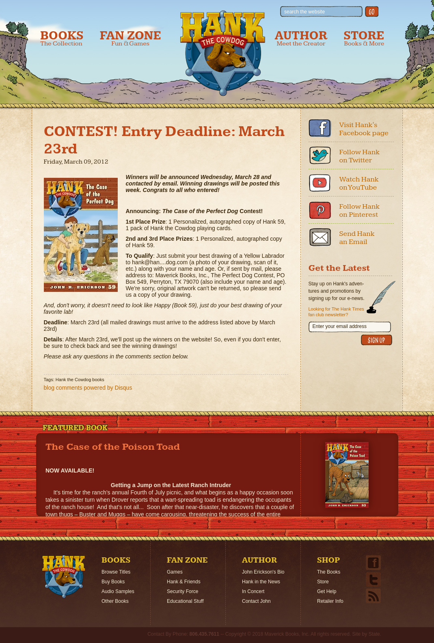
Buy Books (113, 582)
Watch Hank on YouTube (359, 183)
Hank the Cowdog (222, 53)
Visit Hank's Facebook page (364, 129)
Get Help (326, 591)
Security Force (182, 591)
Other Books (115, 601)
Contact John (256, 601)
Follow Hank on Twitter (359, 156)
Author (301, 38)
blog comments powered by (88, 387)
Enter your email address (340, 326)
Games (175, 572)
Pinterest (320, 210)
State (374, 634)
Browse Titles (115, 572)
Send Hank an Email (357, 237)
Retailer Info (330, 601)
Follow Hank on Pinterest (359, 210)
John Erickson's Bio (263, 572)
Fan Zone (130, 38)
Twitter (320, 155)
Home (63, 576)
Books (62, 38)
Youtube (320, 182)
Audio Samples (117, 591)
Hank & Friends (184, 582)
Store (363, 38)
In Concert (253, 591)
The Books (328, 572)
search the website (304, 12)
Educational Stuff (185, 601)
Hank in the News (261, 582)
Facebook (320, 128)
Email (320, 237)
